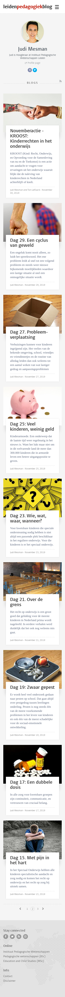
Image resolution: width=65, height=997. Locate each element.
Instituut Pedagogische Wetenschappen (26, 951)
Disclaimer (9, 981)
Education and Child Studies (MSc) (23, 961)
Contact (7, 976)
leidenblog (27, 6)
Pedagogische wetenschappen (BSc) (24, 956)
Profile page (34, 63)
